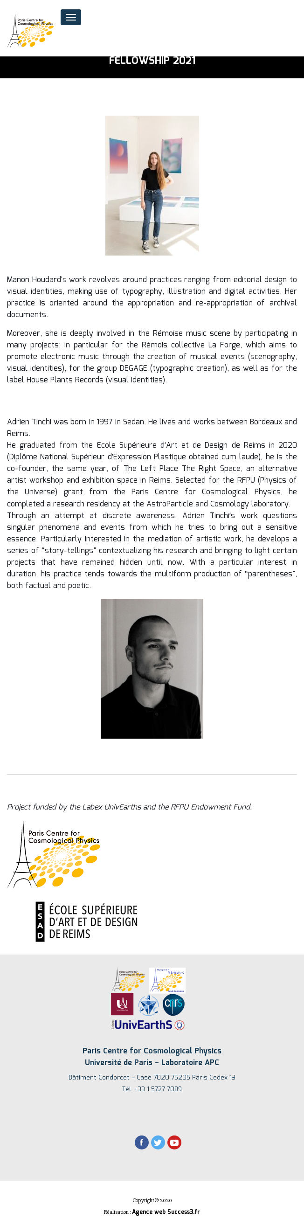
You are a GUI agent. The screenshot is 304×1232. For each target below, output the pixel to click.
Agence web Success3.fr (166, 1212)
